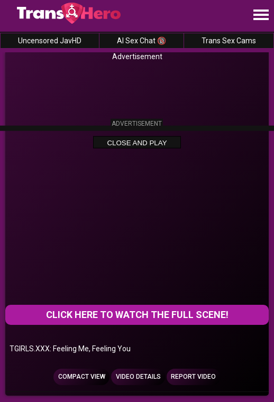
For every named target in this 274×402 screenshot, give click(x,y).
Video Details (138, 376)
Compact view (81, 376)
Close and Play (137, 143)
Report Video (193, 376)
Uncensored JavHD (49, 40)
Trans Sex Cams (229, 40)
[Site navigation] (261, 15)
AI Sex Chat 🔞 (141, 40)
